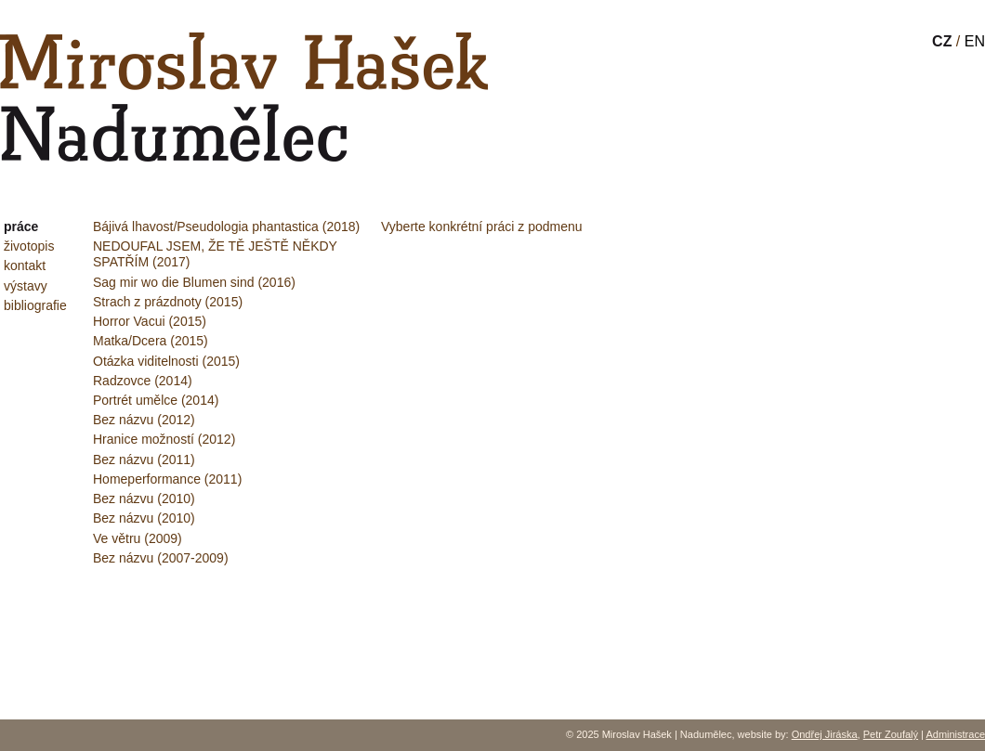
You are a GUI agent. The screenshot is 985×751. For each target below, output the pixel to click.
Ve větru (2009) (137, 538)
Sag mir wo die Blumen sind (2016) (194, 282)
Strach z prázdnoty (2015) (168, 301)
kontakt (25, 265)
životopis (29, 246)
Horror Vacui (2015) (149, 321)
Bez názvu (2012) (144, 419)
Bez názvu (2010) (144, 498)
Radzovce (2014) (142, 380)
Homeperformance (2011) (167, 479)
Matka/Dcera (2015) (150, 340)
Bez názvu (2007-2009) (161, 557)
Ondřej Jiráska (825, 734)
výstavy (25, 285)
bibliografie (35, 305)
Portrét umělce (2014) (155, 400)
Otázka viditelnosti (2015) (166, 361)
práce (21, 226)
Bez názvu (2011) (144, 459)
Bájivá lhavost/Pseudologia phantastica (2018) (226, 226)
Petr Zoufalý (890, 734)
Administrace (955, 734)
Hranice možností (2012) (164, 439)
